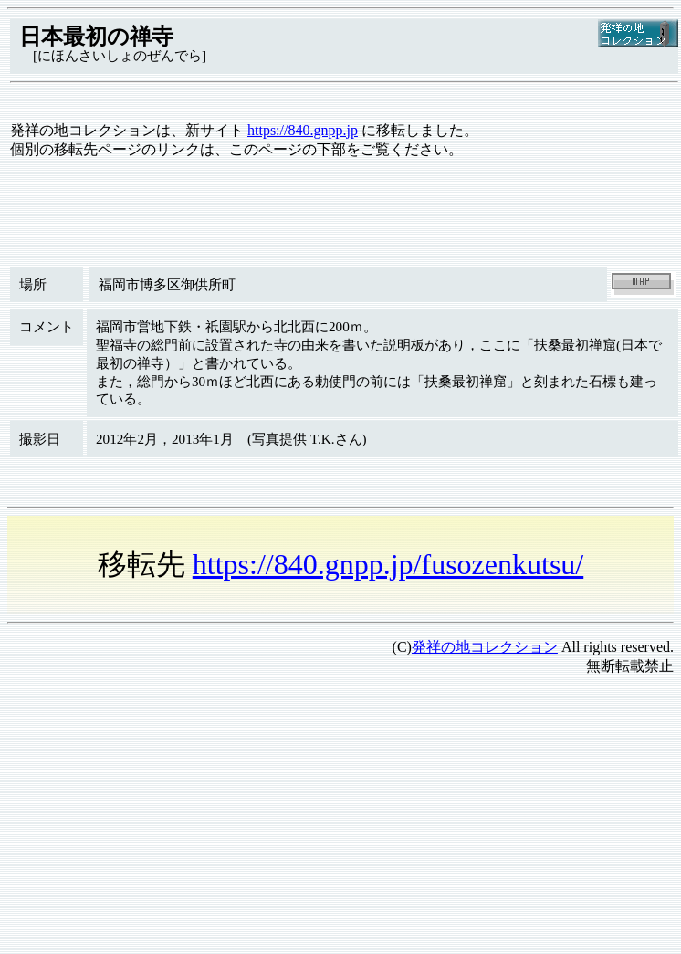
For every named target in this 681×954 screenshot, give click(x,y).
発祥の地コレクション (485, 647)
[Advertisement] (328, 819)
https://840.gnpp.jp (302, 130)
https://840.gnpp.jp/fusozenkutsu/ (388, 564)
